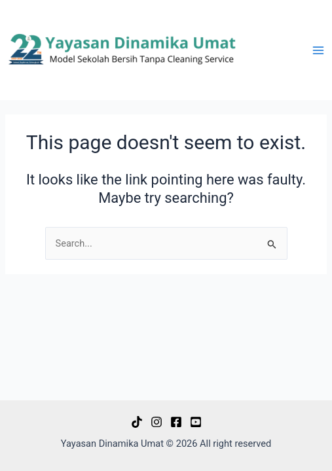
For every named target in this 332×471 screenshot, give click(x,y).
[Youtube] (196, 422)
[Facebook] (176, 422)
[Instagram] (156, 422)
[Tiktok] (137, 422)
